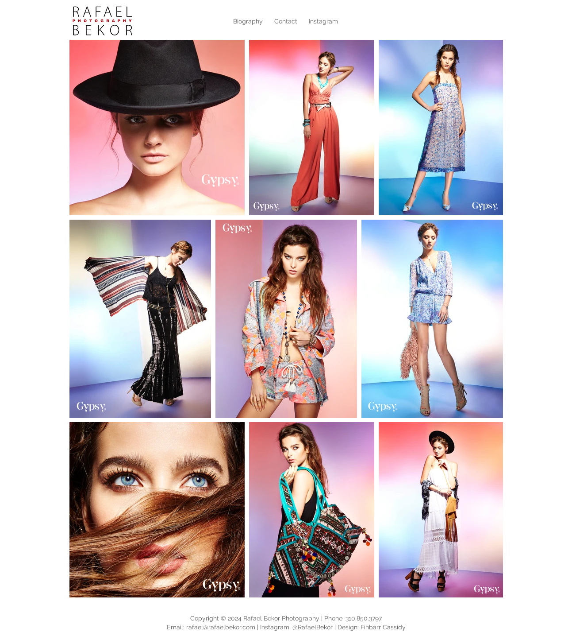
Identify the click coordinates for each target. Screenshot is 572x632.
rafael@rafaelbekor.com (220, 627)
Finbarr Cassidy (383, 627)
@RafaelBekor (312, 627)
